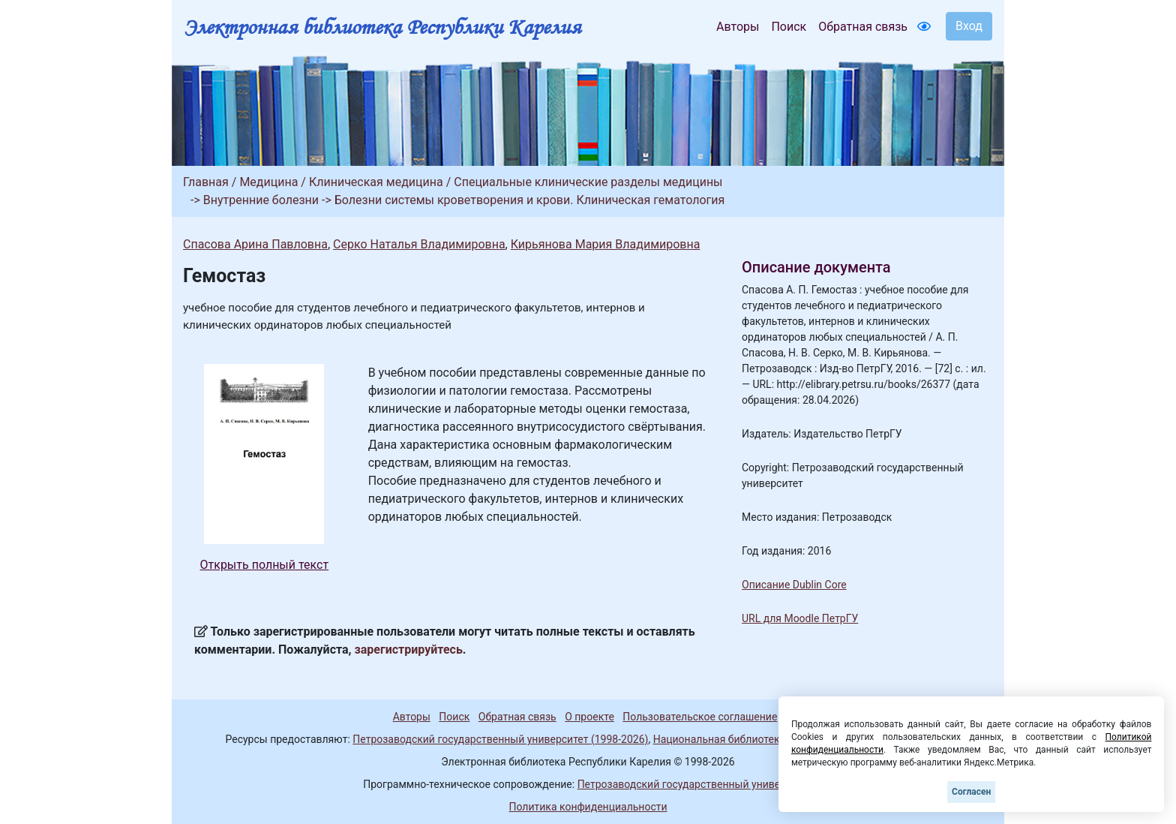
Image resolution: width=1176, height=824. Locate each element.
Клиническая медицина (376, 182)
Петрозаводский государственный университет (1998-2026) (500, 739)
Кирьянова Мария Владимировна (605, 244)
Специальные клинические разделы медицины (588, 182)
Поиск (788, 27)
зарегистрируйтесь (409, 649)
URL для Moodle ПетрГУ (800, 618)
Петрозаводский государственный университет (695, 784)
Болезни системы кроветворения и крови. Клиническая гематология (529, 200)
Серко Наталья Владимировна (419, 244)
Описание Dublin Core (794, 585)
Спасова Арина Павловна (255, 244)
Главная (206, 182)
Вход (969, 26)
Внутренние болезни (261, 200)
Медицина (268, 182)
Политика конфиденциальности (587, 807)
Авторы (737, 27)
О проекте (589, 717)
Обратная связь (863, 27)
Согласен (971, 791)
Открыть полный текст (264, 565)
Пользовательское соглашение (699, 717)
